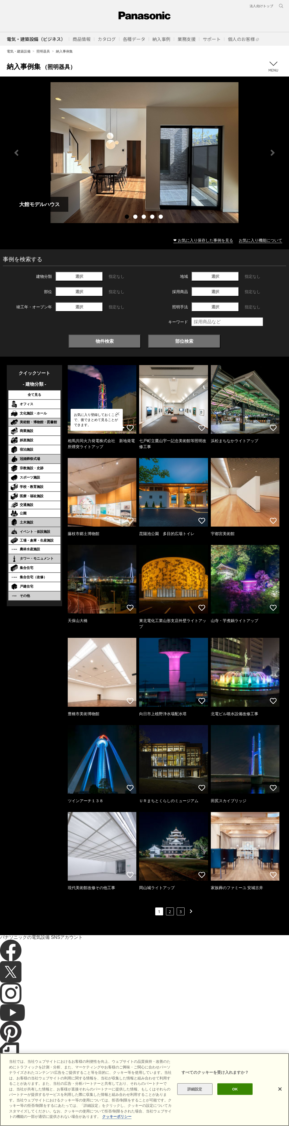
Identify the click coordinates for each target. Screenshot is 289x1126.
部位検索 (184, 341)
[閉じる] (280, 1103)
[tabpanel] (144, 152)
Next (272, 152)
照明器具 (43, 51)
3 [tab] (144, 217)
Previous (16, 152)
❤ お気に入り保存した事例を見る (203, 240)
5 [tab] (161, 217)
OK (235, 1103)
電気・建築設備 (18, 51)
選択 (79, 276)
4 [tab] (153, 217)
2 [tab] (136, 217)
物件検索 (105, 341)
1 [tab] (127, 217)
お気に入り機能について (260, 240)
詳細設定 (194, 1103)
